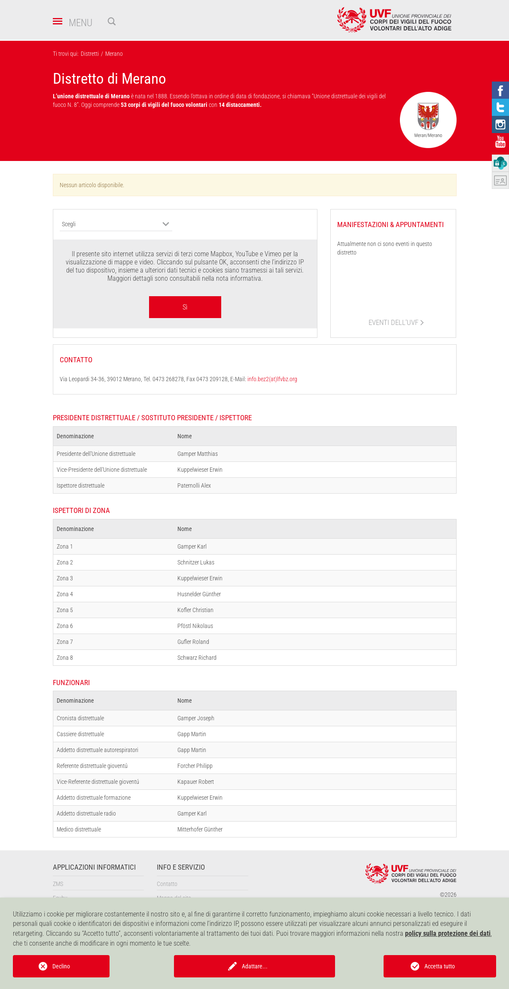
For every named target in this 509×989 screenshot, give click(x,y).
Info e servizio (181, 867)
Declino (61, 966)
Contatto (167, 883)
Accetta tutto (439, 966)
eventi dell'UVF (393, 322)
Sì (185, 307)
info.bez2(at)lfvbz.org (272, 379)
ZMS (58, 883)
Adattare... (255, 966)
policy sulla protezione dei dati (448, 933)
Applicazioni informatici (94, 867)
